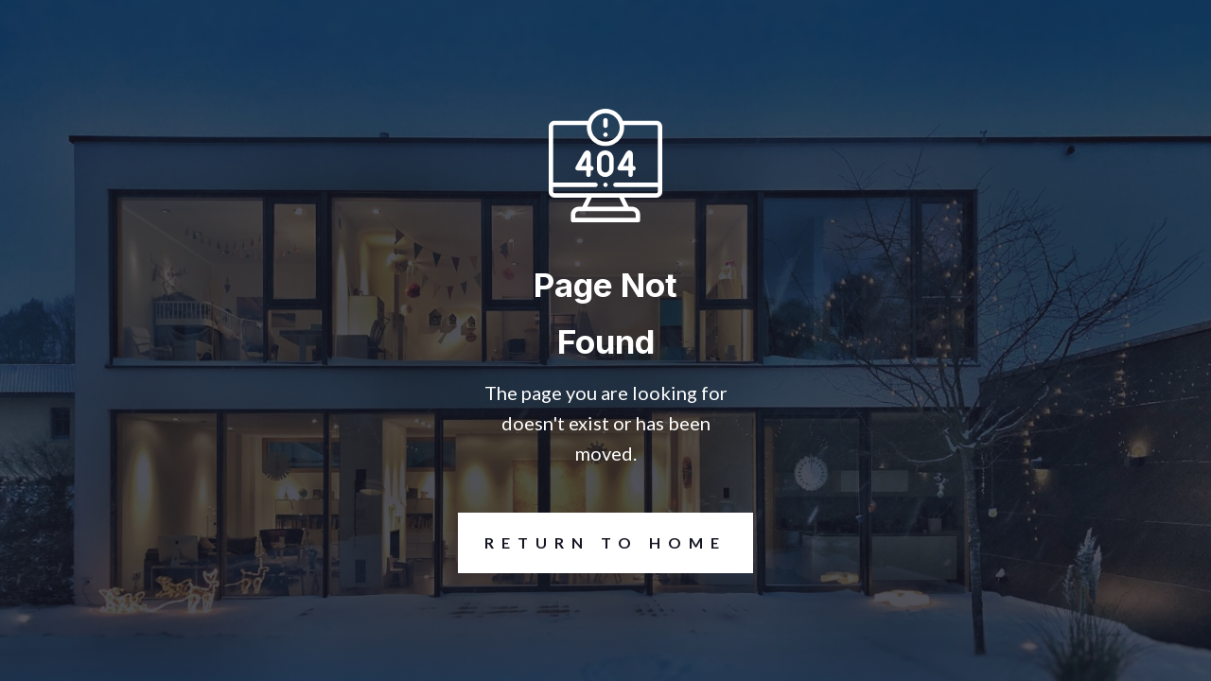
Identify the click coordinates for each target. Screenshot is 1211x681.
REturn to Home (592, 543)
